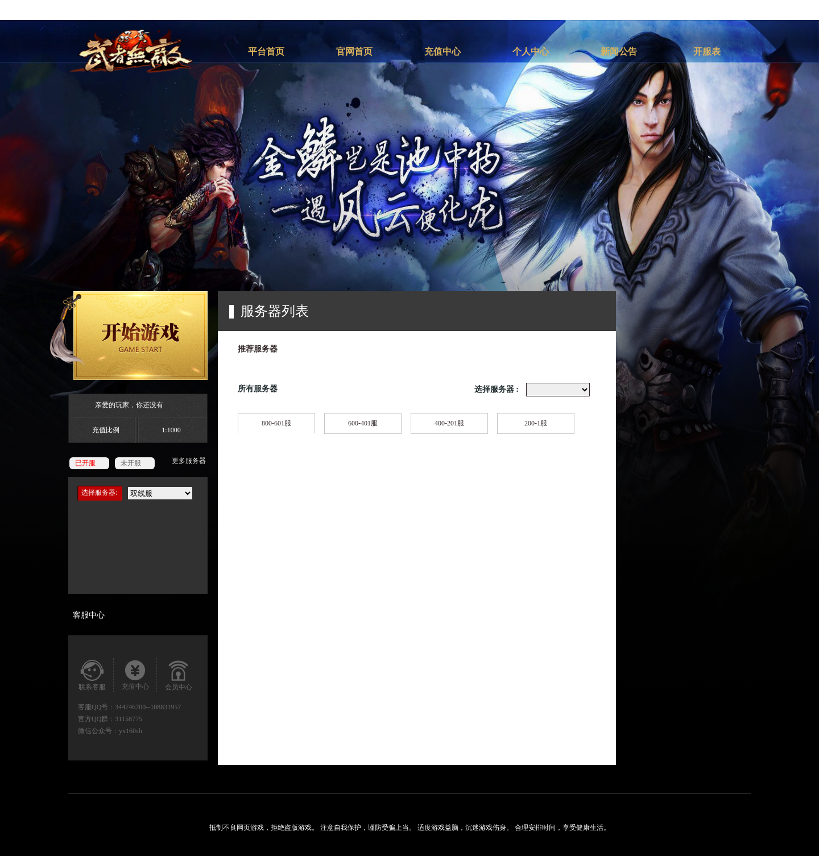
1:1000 (171, 430)
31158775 (128, 719)
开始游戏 (128, 335)
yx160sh (130, 731)
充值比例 (105, 430)
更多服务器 (189, 461)
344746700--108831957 (148, 707)
